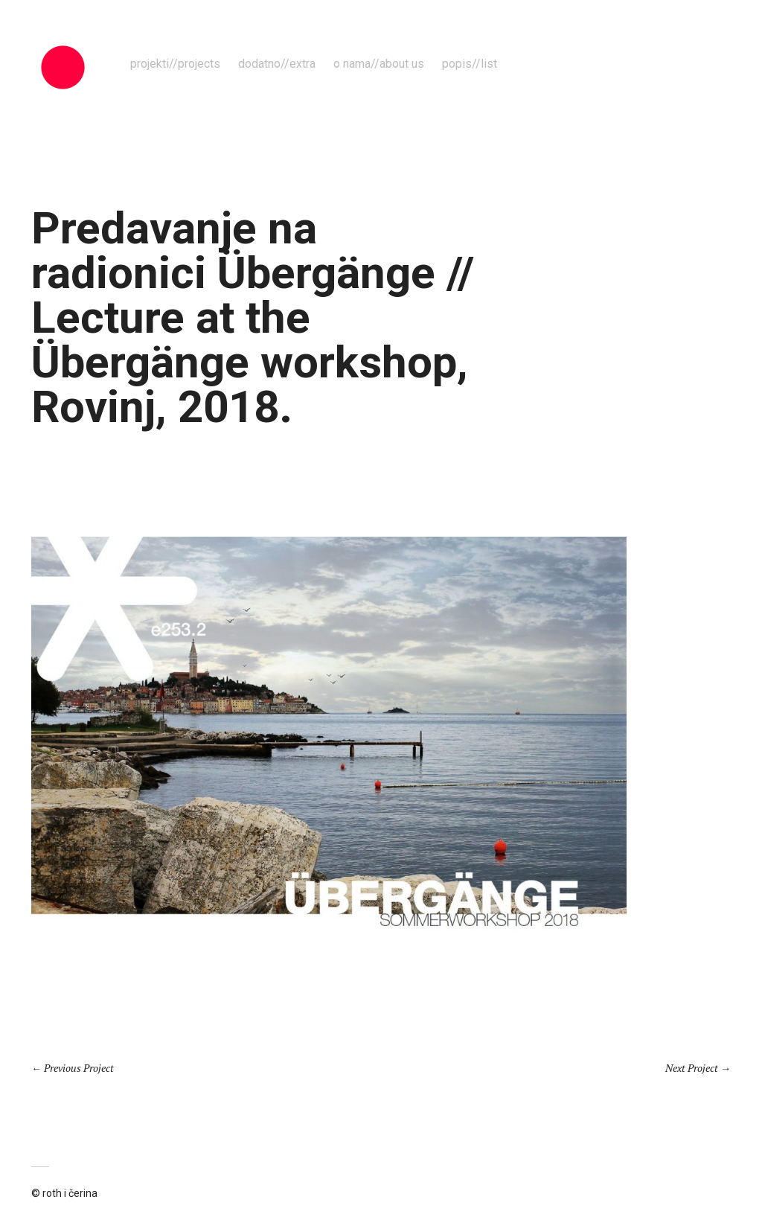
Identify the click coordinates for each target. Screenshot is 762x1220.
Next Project (691, 1068)
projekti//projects (175, 64)
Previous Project (79, 1068)
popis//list (469, 64)
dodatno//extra (277, 64)
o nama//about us (378, 64)
